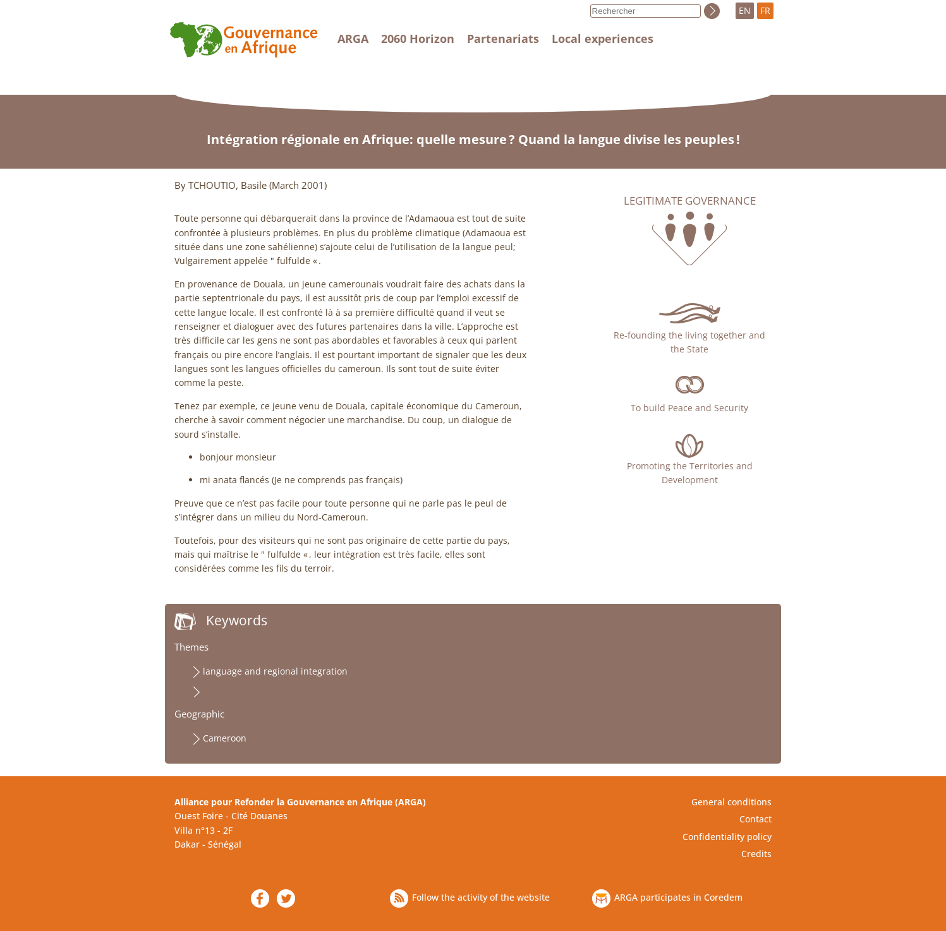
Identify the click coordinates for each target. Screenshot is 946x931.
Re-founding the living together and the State (689, 342)
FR (765, 10)
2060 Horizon (417, 38)
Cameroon (224, 738)
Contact (755, 819)
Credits (756, 854)
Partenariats (503, 38)
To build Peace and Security (689, 408)
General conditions (731, 802)
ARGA (352, 38)
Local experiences (602, 38)
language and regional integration (275, 671)
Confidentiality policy (727, 837)
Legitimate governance (690, 201)
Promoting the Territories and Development (690, 473)
